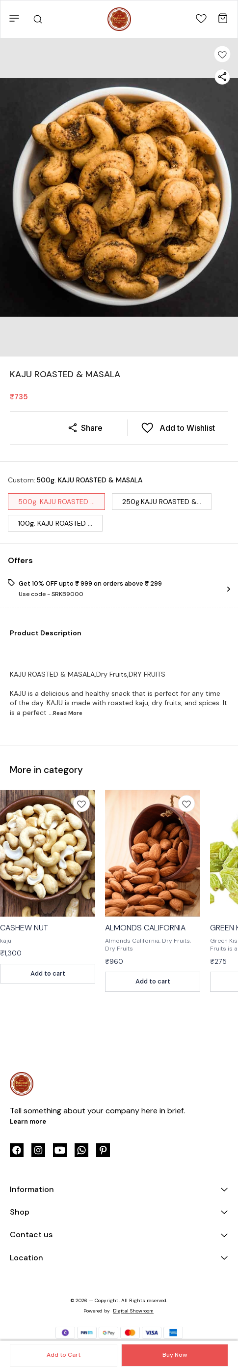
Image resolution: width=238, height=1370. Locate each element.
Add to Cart (63, 1355)
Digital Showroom (133, 1311)
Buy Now (174, 1355)
